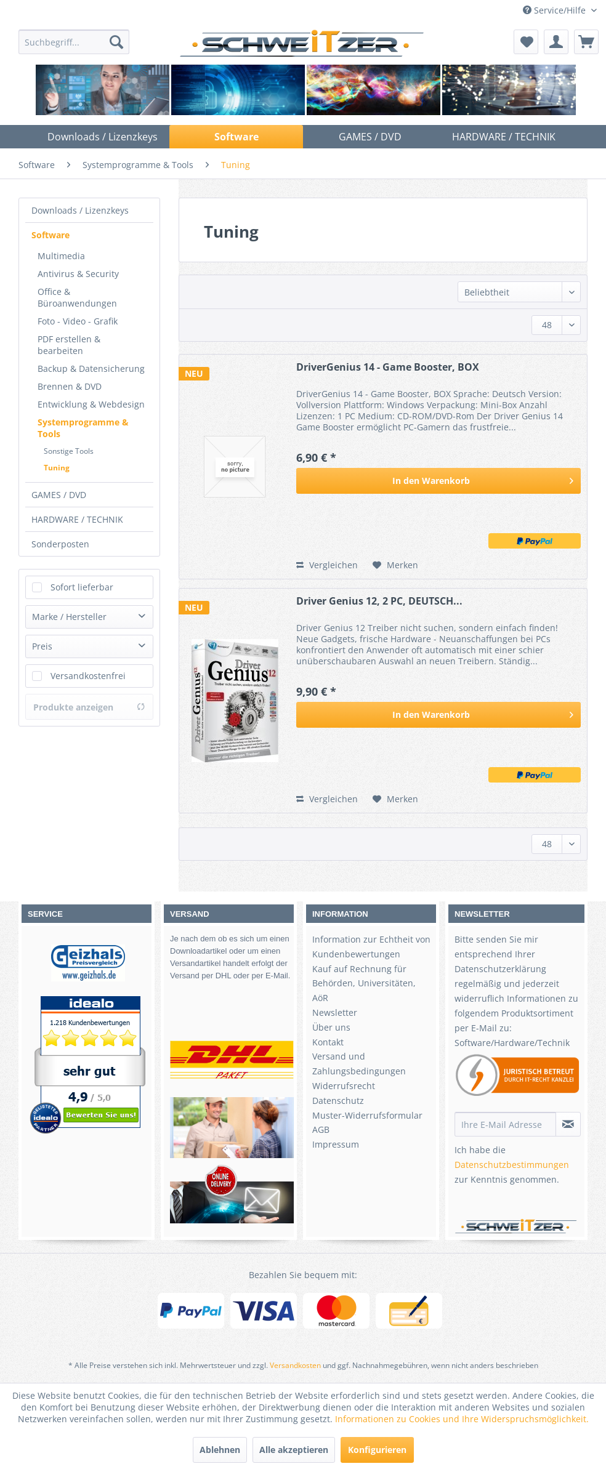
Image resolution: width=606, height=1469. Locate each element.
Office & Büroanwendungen (77, 297)
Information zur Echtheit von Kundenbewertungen (371, 946)
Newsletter (334, 1012)
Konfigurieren (377, 1449)
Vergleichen (327, 565)
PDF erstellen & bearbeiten (69, 344)
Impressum (335, 1144)
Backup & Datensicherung (91, 368)
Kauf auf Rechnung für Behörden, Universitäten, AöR (364, 983)
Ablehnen (220, 1449)
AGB (320, 1129)
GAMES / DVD (58, 495)
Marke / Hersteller (69, 616)
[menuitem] (73, 42)
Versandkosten (295, 1365)
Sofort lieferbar (81, 587)
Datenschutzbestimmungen (511, 1164)
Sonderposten (60, 544)
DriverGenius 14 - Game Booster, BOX (387, 367)
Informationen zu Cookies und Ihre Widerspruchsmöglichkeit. (462, 1419)
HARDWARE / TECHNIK (77, 519)
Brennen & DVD (70, 386)
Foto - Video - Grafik (78, 321)
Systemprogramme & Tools (83, 428)
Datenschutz (338, 1100)
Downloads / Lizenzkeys (80, 210)
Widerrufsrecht (343, 1086)
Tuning (57, 467)
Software (50, 235)
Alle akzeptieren (293, 1449)
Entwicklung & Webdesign (91, 404)
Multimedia (61, 256)
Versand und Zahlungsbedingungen (359, 1063)
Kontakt (328, 1042)
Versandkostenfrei (88, 676)
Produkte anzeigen (89, 707)
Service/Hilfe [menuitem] (555, 10)
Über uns (331, 1027)
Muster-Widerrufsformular (367, 1115)
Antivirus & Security (78, 274)
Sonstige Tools (69, 451)
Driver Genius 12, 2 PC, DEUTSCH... (379, 601)
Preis (42, 646)
